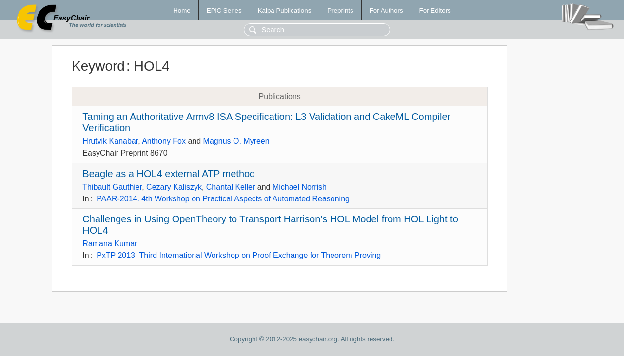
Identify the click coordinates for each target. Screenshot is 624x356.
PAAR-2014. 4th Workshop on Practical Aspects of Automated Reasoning (223, 199)
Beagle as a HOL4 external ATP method (168, 173)
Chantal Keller (230, 187)
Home (182, 10)
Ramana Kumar (109, 243)
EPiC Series (224, 10)
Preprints (340, 10)
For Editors (435, 10)
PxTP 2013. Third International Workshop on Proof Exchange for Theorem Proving (239, 255)
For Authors (386, 10)
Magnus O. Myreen (236, 141)
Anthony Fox (164, 141)
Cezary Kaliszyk (174, 187)
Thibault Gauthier (112, 187)
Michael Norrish (300, 187)
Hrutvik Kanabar (110, 141)
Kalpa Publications (285, 10)
